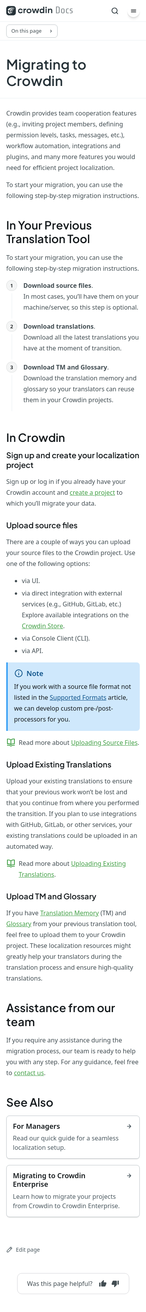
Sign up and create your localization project (72, 459)
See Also (29, 1102)
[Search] (115, 11)
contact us (29, 1073)
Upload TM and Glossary (51, 896)
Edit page (23, 1249)
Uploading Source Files (104, 742)
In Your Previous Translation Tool (49, 232)
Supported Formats (78, 697)
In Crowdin (35, 437)
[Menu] (133, 11)
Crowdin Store (42, 626)
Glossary (19, 924)
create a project (92, 492)
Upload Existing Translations (58, 764)
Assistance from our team (60, 1014)
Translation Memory (69, 913)
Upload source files (41, 525)
